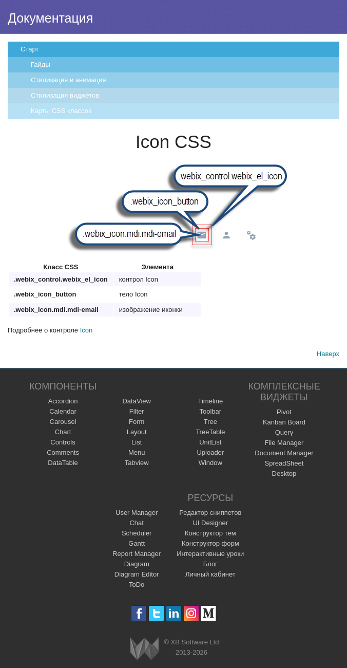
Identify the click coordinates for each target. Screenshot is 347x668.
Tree (210, 421)
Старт (29, 49)
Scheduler (137, 533)
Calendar (62, 411)
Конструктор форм (210, 543)
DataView (136, 401)
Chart (63, 432)
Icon (86, 330)
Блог (210, 564)
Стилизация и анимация (68, 80)
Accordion (63, 401)
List (136, 442)
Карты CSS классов (61, 111)
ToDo (136, 584)
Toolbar (210, 411)
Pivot (284, 412)
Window (210, 463)
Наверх (328, 354)
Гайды (40, 64)
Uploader (210, 452)
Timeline (210, 401)
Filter (136, 411)
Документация (50, 18)
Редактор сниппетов (210, 512)
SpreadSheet (283, 463)
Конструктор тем (210, 533)
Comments (63, 452)
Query (284, 432)
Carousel (63, 421)
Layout (137, 432)
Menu (136, 452)
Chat (136, 523)
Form (136, 421)
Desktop (284, 473)
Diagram (136, 564)
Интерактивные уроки (210, 554)
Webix (144, 648)
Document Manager (284, 453)
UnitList (210, 442)
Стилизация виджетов (65, 95)
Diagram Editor (136, 574)
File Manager (284, 443)
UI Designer (210, 523)
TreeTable (210, 432)
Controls (62, 442)
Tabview (137, 463)
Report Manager (136, 554)
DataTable (63, 463)
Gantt (136, 543)
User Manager (136, 512)
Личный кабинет (210, 574)
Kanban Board (284, 422)
